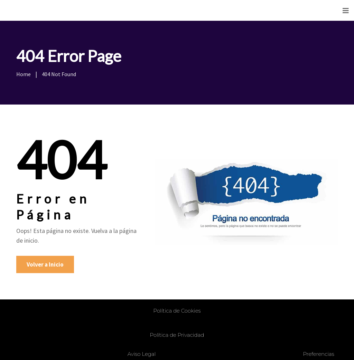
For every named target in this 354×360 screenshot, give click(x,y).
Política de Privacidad (177, 335)
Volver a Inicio (45, 264)
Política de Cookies (177, 310)
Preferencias (318, 354)
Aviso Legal (142, 354)
